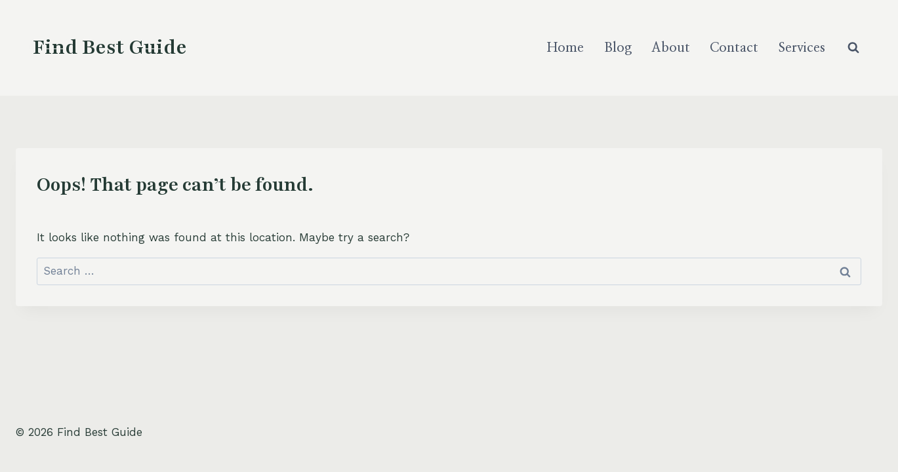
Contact (734, 47)
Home (565, 47)
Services (802, 47)
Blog (618, 47)
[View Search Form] (853, 48)
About (670, 47)
